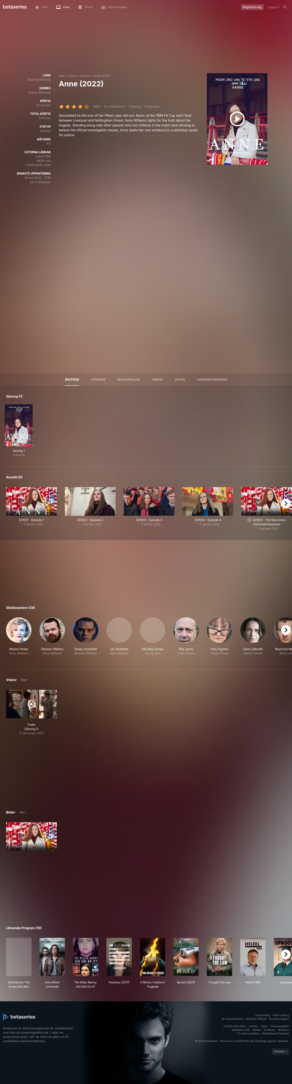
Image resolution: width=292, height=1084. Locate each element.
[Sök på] (285, 7)
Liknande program (212, 379)
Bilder (180, 379)
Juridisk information (234, 1026)
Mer (24, 680)
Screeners (270, 1029)
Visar (72, 75)
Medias (257, 1029)
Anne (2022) (102, 75)
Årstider (72, 379)
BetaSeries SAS (241, 1029)
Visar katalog (262, 1015)
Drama (85, 75)
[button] (18, 638)
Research (283, 1029)
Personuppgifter (280, 1026)
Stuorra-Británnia (39, 79)
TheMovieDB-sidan (38, 165)
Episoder (98, 379)
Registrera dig (252, 7)
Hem (62, 75)
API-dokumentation (232, 1018)
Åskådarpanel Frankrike (275, 1033)
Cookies (253, 1026)
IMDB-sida (44, 160)
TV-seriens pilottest (248, 1033)
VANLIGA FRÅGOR (256, 1018)
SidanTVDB (43, 156)
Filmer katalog (281, 1015)
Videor (157, 379)
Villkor (264, 1026)
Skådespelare (128, 379)
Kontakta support (279, 1018)
